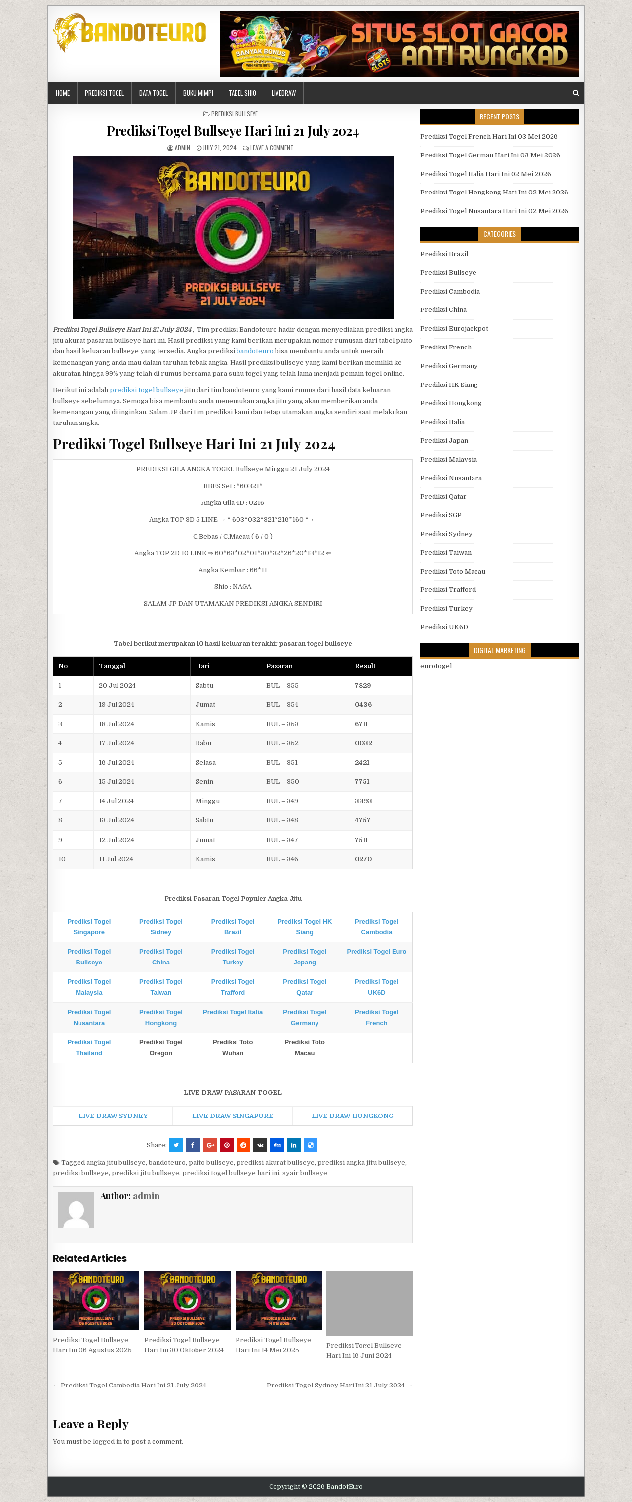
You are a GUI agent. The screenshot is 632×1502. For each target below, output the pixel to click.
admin (182, 147)
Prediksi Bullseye (234, 113)
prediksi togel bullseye (146, 390)
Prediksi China (443, 309)
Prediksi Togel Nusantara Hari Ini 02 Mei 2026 (494, 211)
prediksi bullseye (81, 1173)
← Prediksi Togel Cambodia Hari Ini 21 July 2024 (129, 1385)
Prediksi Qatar (443, 496)
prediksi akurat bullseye (276, 1162)
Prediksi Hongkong (451, 403)
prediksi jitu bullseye (145, 1173)
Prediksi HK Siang (449, 384)
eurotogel (436, 666)
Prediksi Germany (449, 366)
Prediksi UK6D (444, 627)
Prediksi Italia (442, 421)
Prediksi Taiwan (446, 552)
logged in (107, 1441)
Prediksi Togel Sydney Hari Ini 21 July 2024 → (340, 1385)
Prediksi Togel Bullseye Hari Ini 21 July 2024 (233, 130)
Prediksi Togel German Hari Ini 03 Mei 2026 (490, 155)
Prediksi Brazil (444, 254)
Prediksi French (446, 347)
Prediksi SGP (441, 515)
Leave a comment (272, 147)
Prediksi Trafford (448, 589)
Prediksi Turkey (446, 608)
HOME (63, 93)
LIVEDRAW (284, 93)
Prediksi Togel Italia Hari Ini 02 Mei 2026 (485, 174)
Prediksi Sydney (446, 534)
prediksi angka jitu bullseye (361, 1162)
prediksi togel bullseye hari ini (230, 1173)
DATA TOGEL (153, 93)
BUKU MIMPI (198, 93)
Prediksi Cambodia (450, 291)
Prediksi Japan (444, 440)
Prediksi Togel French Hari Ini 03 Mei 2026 (489, 136)
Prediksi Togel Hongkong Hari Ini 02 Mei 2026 (494, 192)
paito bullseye (211, 1162)
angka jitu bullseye (116, 1162)
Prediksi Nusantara (451, 478)
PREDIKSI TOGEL (104, 93)
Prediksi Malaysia (448, 459)
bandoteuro (255, 351)
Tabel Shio (242, 93)
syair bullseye (304, 1173)
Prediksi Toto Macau (452, 571)
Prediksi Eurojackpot (454, 328)
